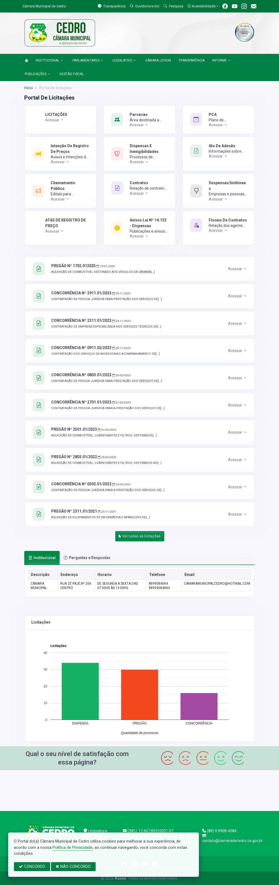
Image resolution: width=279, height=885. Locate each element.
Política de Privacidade (73, 847)
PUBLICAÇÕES (37, 74)
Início (28, 88)
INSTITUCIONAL (49, 60)
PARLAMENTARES (87, 60)
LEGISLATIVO (124, 60)
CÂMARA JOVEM (158, 60)
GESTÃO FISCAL (71, 74)
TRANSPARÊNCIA (191, 60)
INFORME (221, 60)
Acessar (54, 120)
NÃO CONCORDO (73, 866)
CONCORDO (32, 866)
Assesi (120, 878)
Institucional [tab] (42, 558)
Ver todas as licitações (140, 536)
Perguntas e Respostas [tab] (87, 558)
